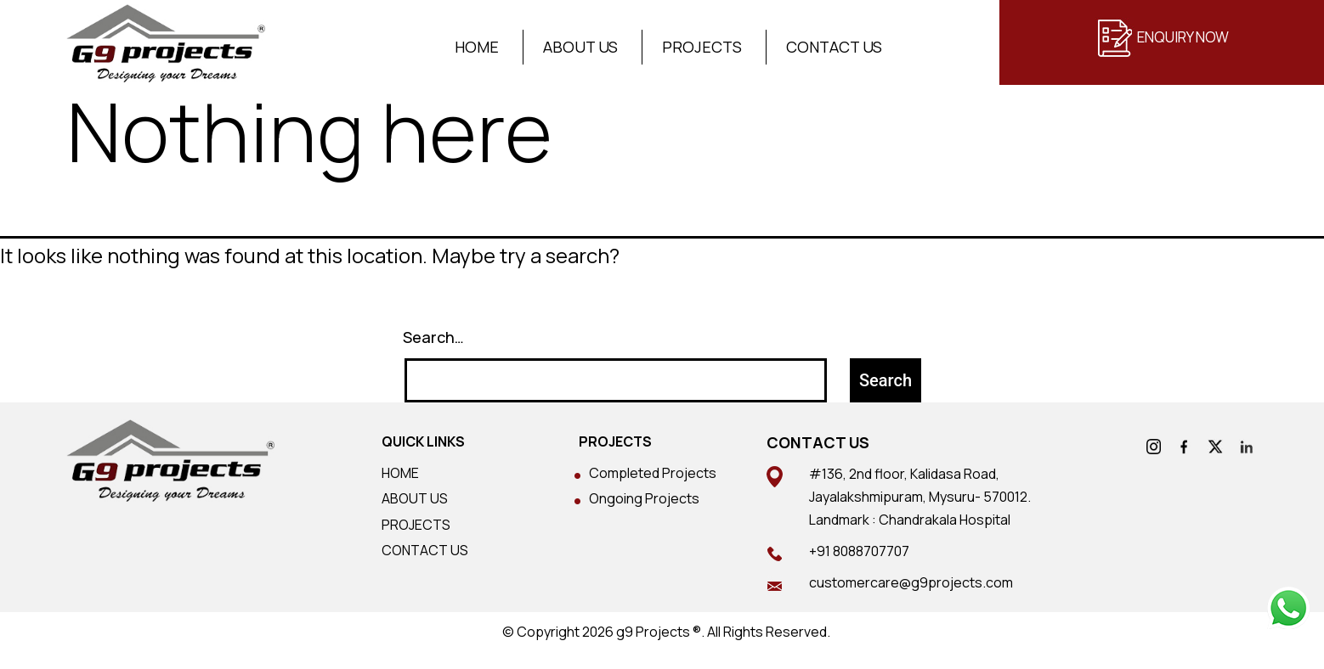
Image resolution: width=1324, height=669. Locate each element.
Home (477, 47)
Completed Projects (652, 473)
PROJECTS (416, 524)
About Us (580, 47)
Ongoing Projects (644, 498)
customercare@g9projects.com (911, 582)
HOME (400, 473)
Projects (702, 47)
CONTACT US (425, 550)
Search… (433, 337)
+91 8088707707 (859, 551)
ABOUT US (415, 498)
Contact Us (834, 47)
